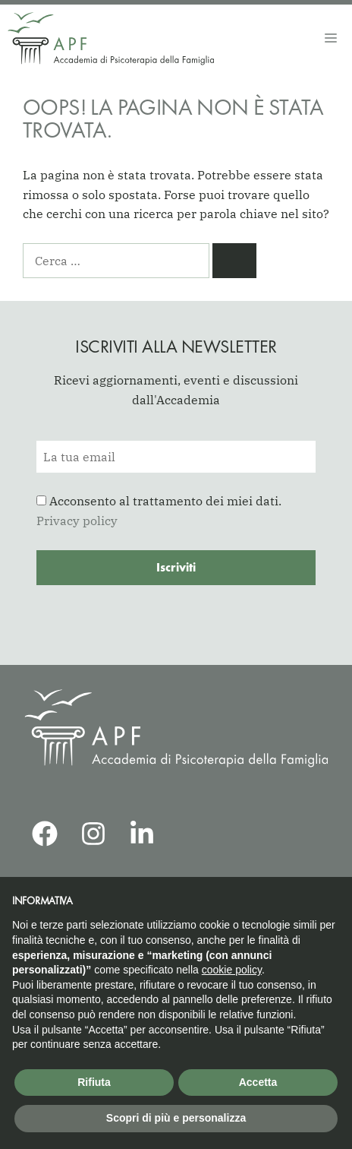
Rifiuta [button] (94, 1082)
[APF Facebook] (44, 833)
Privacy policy (77, 520)
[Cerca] (234, 260)
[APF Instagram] (93, 833)
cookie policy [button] (232, 970)
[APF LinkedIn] (141, 833)
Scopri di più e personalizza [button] (176, 1118)
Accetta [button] (258, 1082)
